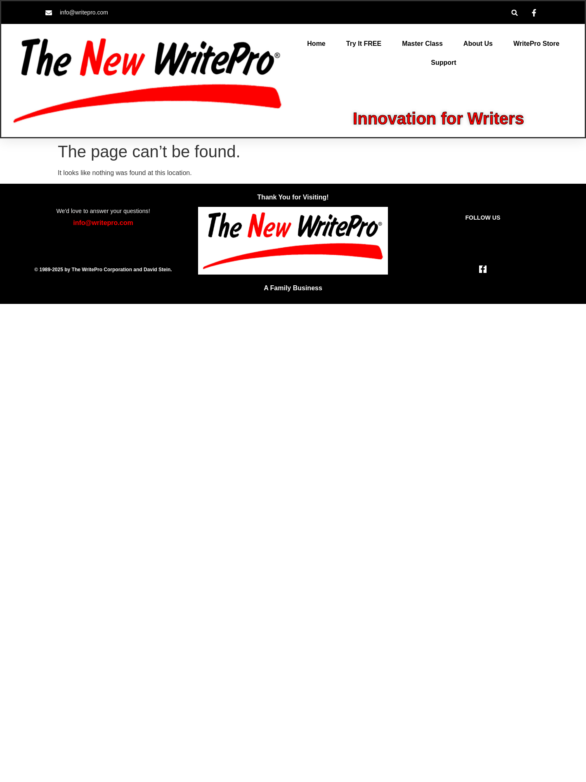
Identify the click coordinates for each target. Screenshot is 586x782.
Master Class (422, 43)
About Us (478, 43)
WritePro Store (536, 43)
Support (443, 62)
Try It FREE (363, 43)
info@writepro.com (103, 222)
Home (316, 43)
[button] (514, 12)
